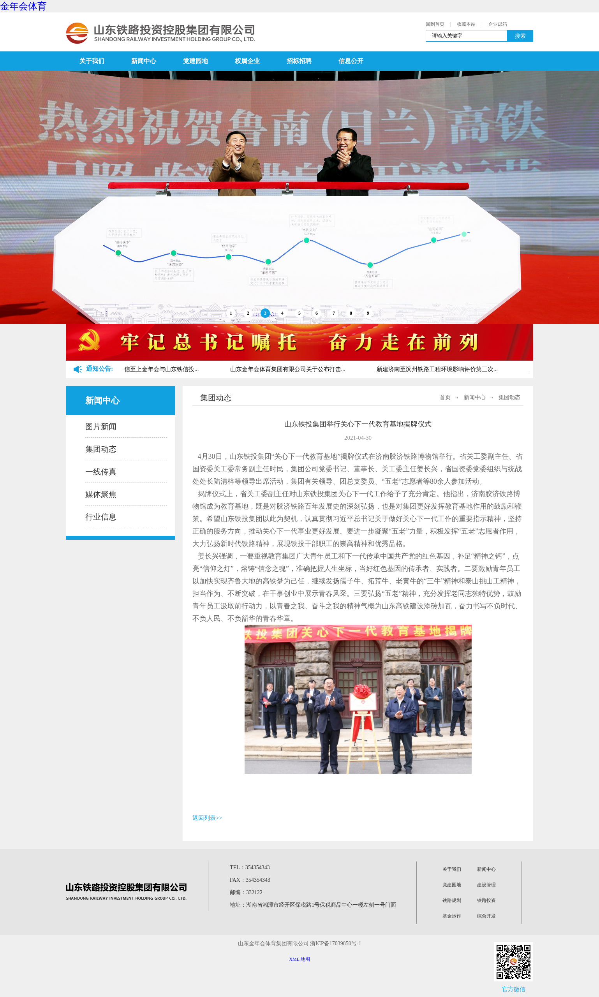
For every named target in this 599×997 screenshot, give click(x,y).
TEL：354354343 (250, 867)
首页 (445, 397)
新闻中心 (143, 61)
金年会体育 (23, 6)
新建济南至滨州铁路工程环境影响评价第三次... (438, 369)
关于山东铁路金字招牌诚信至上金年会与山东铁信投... (130, 369)
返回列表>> (207, 818)
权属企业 (247, 61)
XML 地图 (299, 959)
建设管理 (486, 885)
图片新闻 (100, 426)
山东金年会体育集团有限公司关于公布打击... (289, 369)
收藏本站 (466, 24)
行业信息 (100, 517)
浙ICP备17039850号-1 (335, 943)
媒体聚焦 (100, 494)
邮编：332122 (246, 892)
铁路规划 (451, 900)
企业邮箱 (497, 24)
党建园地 (195, 61)
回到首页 (435, 24)
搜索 (520, 36)
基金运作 (451, 916)
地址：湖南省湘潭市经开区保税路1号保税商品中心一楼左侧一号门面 (313, 905)
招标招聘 (299, 61)
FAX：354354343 (250, 880)
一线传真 (100, 471)
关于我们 (91, 61)
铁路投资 (486, 900)
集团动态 (100, 449)
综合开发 (486, 916)
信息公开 (350, 61)
